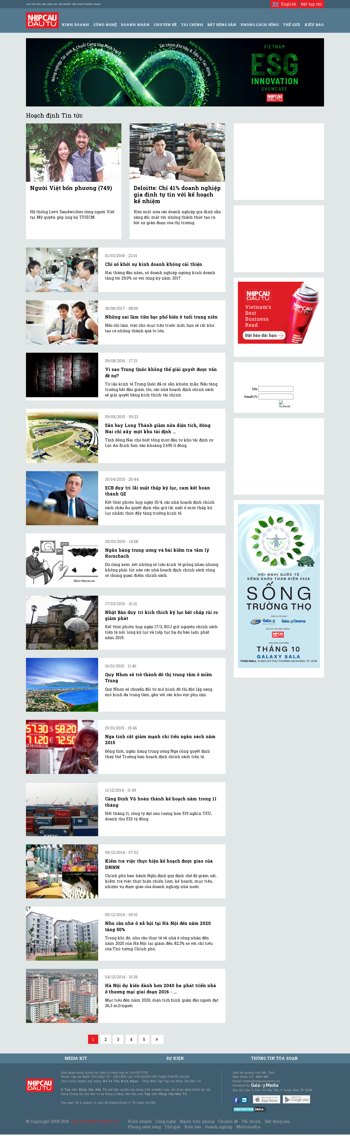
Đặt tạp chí (311, 4)
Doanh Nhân (135, 24)
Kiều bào (193, 1126)
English (284, 4)
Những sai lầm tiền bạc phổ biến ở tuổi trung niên (161, 317)
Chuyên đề (165, 24)
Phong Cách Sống (260, 24)
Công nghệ (166, 1121)
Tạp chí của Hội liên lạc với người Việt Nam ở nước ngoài (63, 4)
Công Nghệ (104, 24)
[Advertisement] (279, 456)
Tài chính (251, 1121)
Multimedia (248, 1126)
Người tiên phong (197, 1121)
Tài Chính (192, 24)
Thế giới (291, 24)
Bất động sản (221, 24)
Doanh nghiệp (218, 1126)
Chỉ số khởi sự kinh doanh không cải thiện (153, 264)
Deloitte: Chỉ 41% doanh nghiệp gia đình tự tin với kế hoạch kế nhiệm (177, 194)
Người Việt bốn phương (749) (71, 187)
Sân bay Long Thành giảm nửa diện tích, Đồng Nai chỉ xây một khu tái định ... (158, 428)
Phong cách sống (144, 1126)
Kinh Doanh (75, 24)
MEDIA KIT (76, 1058)
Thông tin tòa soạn (274, 1058)
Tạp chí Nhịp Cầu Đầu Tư (94, 1121)
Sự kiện (175, 1058)
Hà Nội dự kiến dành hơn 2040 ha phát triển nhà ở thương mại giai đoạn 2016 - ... (160, 988)
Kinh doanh (139, 1121)
